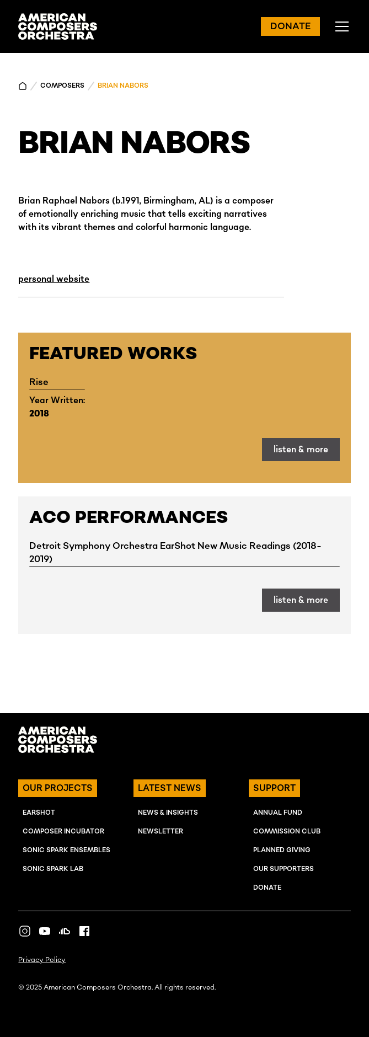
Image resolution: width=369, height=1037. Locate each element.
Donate (267, 887)
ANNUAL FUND (277, 812)
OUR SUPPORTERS (283, 869)
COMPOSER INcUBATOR (63, 831)
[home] (57, 26)
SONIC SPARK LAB (53, 869)
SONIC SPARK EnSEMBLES (66, 850)
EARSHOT (39, 812)
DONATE (290, 26)
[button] (340, 26)
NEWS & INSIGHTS (168, 812)
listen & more (301, 449)
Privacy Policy (42, 960)
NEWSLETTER (160, 831)
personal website (53, 279)
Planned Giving (282, 850)
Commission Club (286, 831)
